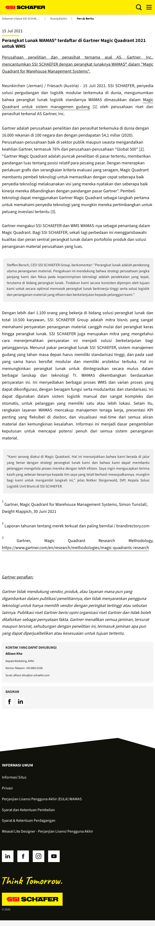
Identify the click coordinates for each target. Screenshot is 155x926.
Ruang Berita (58, 19)
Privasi (7, 788)
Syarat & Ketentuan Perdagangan (28, 820)
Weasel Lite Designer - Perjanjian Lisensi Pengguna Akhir (47, 831)
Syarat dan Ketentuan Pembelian (28, 810)
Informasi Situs (14, 777)
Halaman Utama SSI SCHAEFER (21, 19)
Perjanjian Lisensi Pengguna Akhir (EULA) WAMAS (42, 799)
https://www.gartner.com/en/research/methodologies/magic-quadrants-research (75, 548)
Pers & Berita (85, 19)
